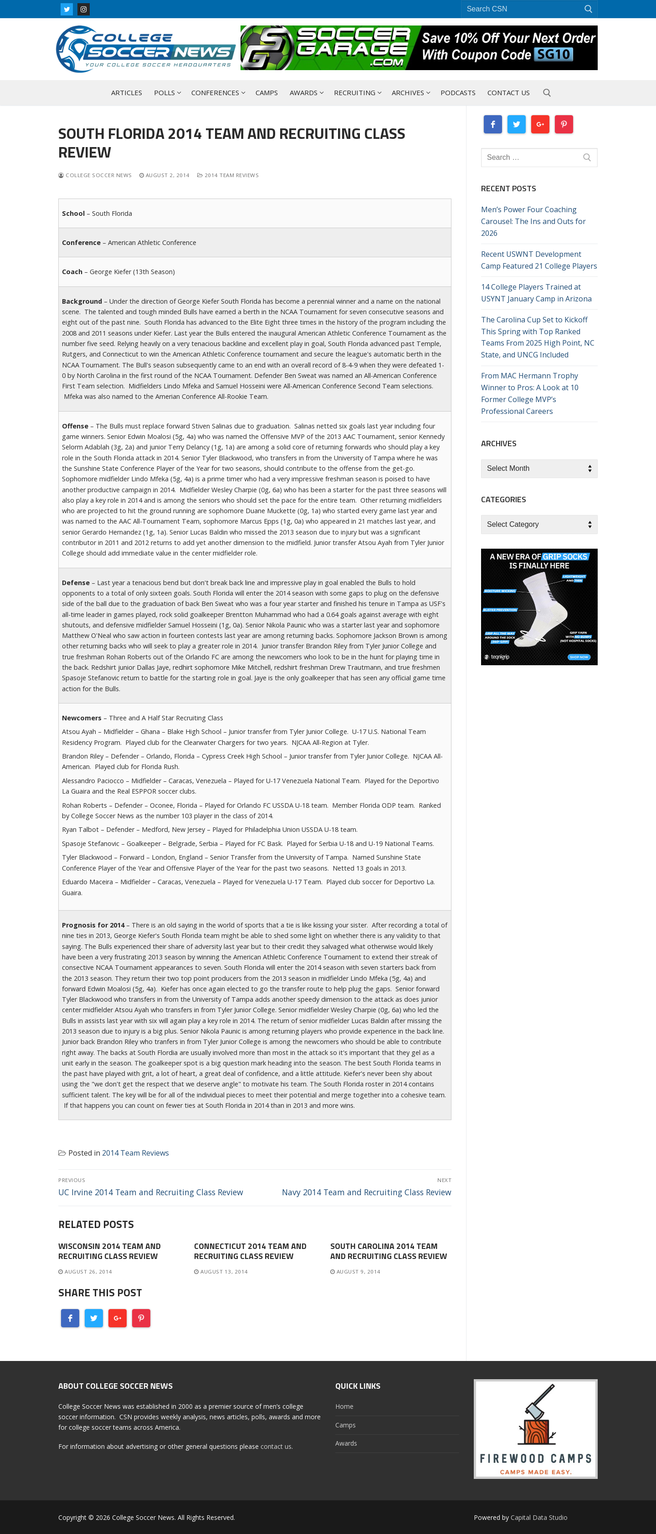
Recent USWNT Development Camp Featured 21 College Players (539, 260)
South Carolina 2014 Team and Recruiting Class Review (388, 1251)
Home (344, 1406)
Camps (345, 1425)
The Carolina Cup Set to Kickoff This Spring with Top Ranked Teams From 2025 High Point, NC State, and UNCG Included (537, 337)
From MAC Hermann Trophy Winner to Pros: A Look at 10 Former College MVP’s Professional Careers (530, 393)
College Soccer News (95, 175)
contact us (276, 1446)
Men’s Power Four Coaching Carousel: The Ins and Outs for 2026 (533, 221)
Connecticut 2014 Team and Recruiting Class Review (250, 1251)
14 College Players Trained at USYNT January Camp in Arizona (536, 293)
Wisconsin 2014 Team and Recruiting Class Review (109, 1251)
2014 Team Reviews (228, 175)
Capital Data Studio (539, 1517)
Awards (346, 1443)
